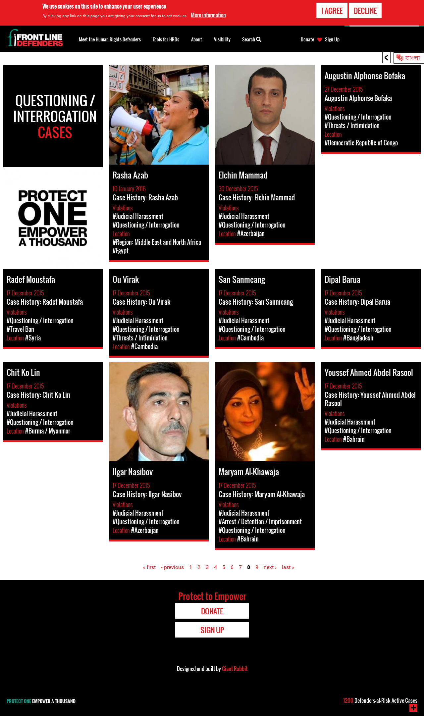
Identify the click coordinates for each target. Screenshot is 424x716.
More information (208, 15)
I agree (332, 10)
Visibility (222, 39)
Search (251, 38)
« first (149, 567)
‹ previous (172, 567)
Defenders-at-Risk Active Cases (380, 700)
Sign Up (332, 39)
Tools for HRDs (166, 39)
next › (270, 567)
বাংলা (412, 57)
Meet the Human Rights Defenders (110, 39)
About (196, 39)
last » (288, 567)
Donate (307, 39)
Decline (365, 10)
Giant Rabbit (234, 669)
